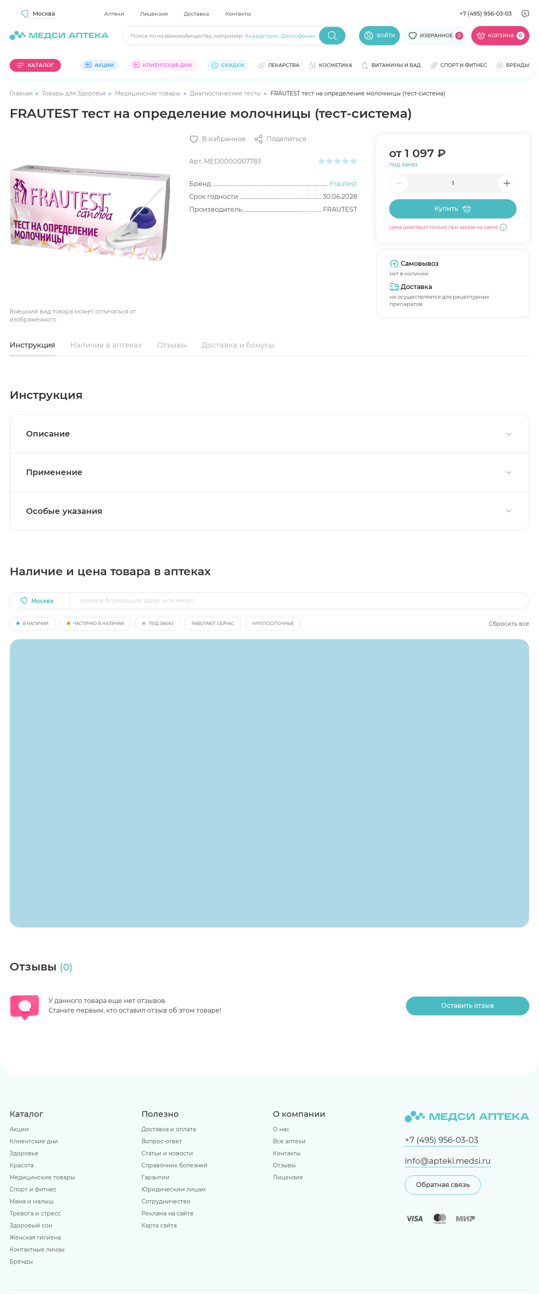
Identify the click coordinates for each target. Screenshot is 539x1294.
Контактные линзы (37, 1249)
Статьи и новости (167, 1153)
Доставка (196, 13)
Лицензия (154, 13)
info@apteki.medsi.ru (448, 1161)
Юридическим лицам (173, 1189)
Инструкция (32, 345)
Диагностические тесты (226, 93)
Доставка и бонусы (238, 345)
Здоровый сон (31, 1225)
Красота (22, 1165)
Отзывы (172, 345)
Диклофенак (298, 35)
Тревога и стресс (35, 1213)
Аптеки (114, 13)
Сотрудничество (165, 1201)
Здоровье (24, 1153)
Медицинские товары (148, 93)
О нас (281, 1129)
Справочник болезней (174, 1165)
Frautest (343, 184)
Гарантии (155, 1177)
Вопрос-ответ (161, 1141)
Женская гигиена (35, 1237)
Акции (19, 1129)
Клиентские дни (34, 1141)
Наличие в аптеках (106, 345)
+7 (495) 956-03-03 (486, 13)
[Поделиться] (280, 139)
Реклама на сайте (167, 1213)
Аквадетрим (262, 35)
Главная (22, 93)
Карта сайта (159, 1225)
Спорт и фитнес (33, 1189)
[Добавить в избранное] (217, 139)
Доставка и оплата (168, 1129)
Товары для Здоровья (74, 93)
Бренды (21, 1261)
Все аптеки (289, 1141)
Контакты (238, 13)
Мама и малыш (32, 1201)
